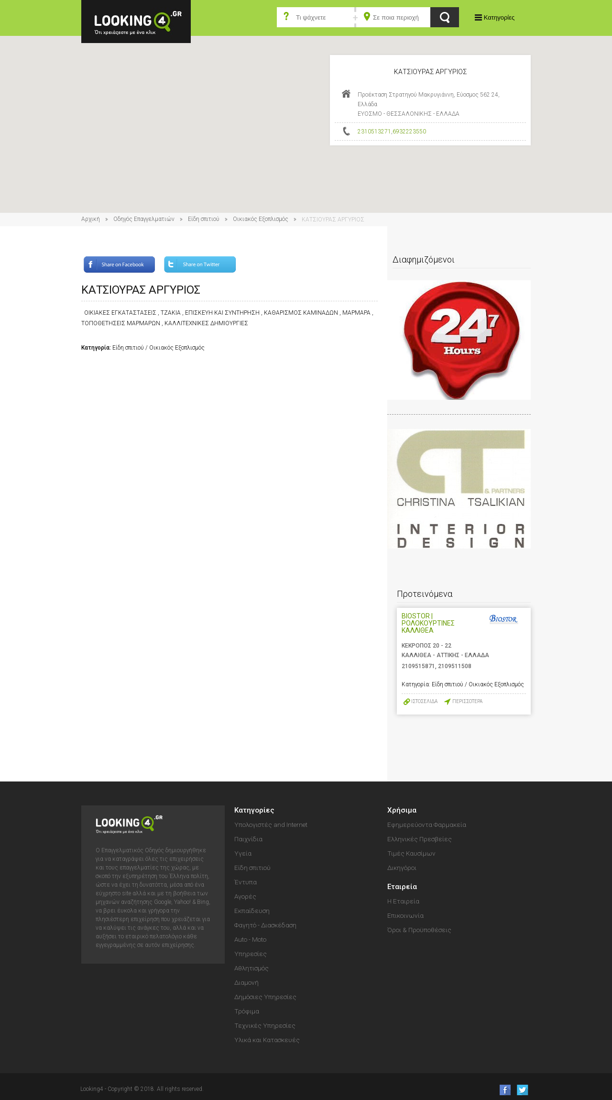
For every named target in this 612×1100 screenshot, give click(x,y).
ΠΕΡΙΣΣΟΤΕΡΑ (467, 701)
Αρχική (90, 219)
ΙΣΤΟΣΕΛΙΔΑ (424, 701)
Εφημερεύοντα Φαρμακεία (426, 824)
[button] (306, 115)
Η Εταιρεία (403, 901)
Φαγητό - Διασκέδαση (265, 925)
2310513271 (374, 131)
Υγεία (242, 853)
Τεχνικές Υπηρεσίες (264, 1025)
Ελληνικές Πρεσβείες (419, 839)
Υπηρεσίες (250, 953)
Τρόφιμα (246, 1011)
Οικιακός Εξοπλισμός (260, 219)
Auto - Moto (250, 939)
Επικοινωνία (405, 915)
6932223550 (409, 131)
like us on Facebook (502, 1089)
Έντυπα (245, 882)
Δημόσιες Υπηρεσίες (265, 997)
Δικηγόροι (401, 867)
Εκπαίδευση (252, 910)
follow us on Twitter (522, 1089)
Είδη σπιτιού (203, 219)
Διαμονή (246, 982)
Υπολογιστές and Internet (270, 824)
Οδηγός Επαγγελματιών (144, 219)
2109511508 (454, 666)
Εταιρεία (402, 886)
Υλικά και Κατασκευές (267, 1040)
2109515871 (418, 666)
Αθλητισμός (251, 968)
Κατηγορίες (499, 17)
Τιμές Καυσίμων (411, 853)
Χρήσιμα (401, 810)
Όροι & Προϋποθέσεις (419, 930)
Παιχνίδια (248, 839)
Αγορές (245, 896)
